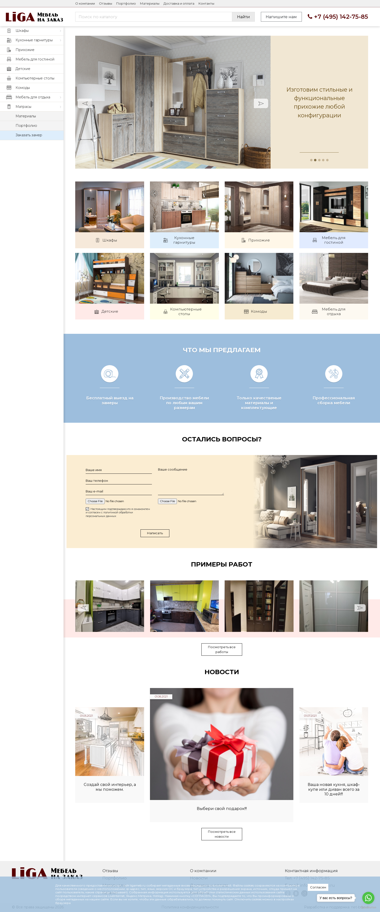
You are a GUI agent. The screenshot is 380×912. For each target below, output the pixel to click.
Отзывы (105, 3)
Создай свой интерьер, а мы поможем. (110, 795)
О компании (85, 3)
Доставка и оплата (179, 3)
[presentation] (191, 523)
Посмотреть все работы (222, 657)
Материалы (149, 3)
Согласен (318, 887)
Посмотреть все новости (222, 842)
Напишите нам (281, 16)
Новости (222, 680)
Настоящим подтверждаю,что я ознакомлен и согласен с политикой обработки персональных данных (118, 520)
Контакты (206, 3)
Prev (85, 103)
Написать (155, 540)
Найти (243, 16)
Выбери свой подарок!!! (222, 816)
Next (261, 103)
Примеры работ (221, 572)
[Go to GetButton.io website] (368, 907)
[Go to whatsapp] (368, 898)
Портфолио (126, 3)
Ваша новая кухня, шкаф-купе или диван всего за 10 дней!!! (334, 797)
